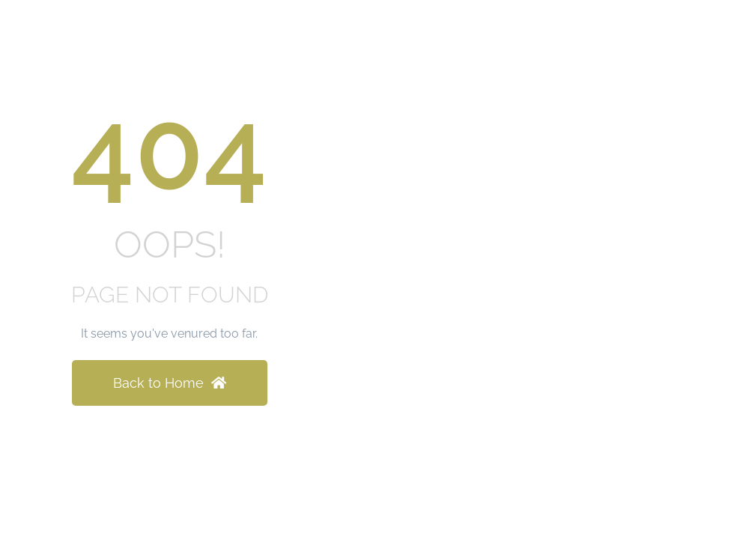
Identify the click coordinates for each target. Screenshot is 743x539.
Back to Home (169, 383)
